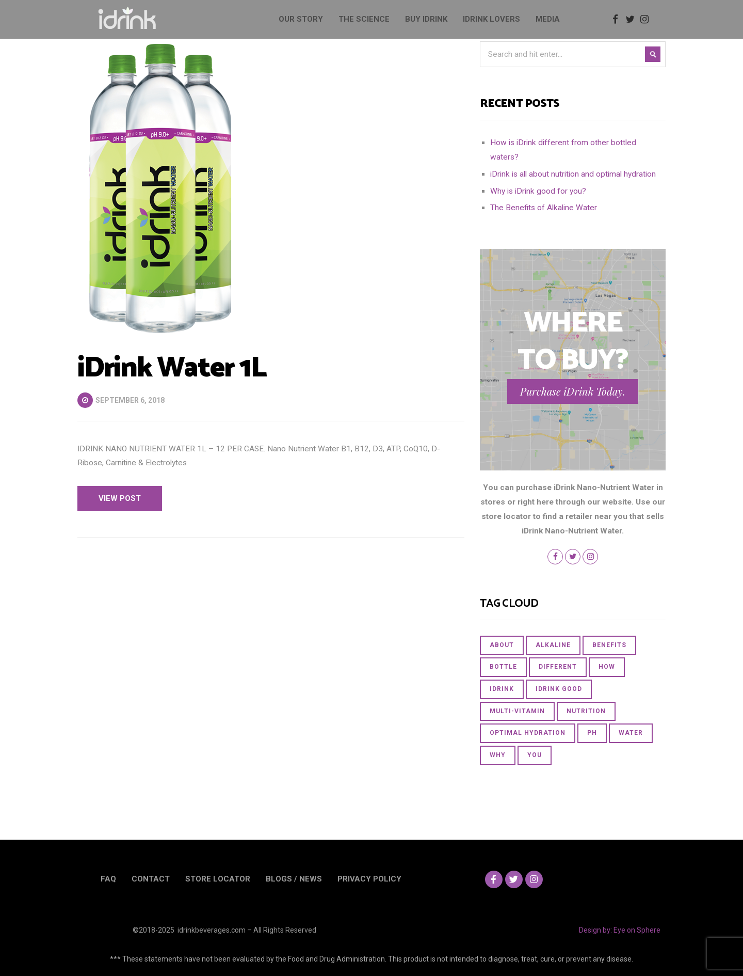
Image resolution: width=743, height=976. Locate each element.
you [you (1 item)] (534, 755)
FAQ (108, 879)
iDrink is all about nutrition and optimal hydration (573, 174)
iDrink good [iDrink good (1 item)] (559, 688)
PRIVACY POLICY (369, 879)
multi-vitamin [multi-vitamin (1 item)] (517, 711)
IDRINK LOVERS (491, 19)
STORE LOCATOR (217, 879)
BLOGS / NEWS (294, 879)
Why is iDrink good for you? (538, 191)
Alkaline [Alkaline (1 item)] (553, 645)
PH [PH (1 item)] (592, 732)
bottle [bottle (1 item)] (503, 666)
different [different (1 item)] (558, 666)
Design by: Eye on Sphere (619, 930)
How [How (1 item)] (607, 666)
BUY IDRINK (426, 19)
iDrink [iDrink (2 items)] (502, 688)
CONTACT (151, 879)
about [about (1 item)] (502, 645)
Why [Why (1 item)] (498, 755)
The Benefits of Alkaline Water (543, 207)
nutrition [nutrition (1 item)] (586, 711)
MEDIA (548, 19)
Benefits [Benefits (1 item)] (609, 645)
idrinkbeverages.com (211, 930)
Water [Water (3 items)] (631, 732)
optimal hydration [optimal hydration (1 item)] (528, 732)
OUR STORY (301, 19)
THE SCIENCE (364, 19)
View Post (120, 498)
